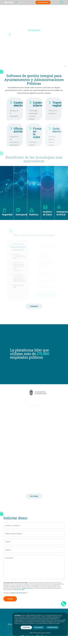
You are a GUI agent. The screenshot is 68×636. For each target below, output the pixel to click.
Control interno (38, 104)
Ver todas (34, 496)
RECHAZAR (38, 627)
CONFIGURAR (52, 627)
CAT (20, 2)
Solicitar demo (43, 2)
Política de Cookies (54, 623)
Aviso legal (11, 624)
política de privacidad (18, 593)
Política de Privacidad (18, 589)
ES (16, 2)
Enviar (10, 599)
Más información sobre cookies (40, 633)
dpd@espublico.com (27, 588)
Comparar (34, 306)
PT (24, 2)
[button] (62, 66)
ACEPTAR (26, 627)
